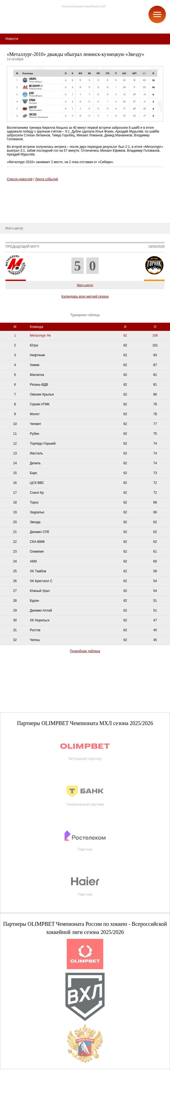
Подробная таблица (85, 651)
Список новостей (19, 179)
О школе (10, 198)
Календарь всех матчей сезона (85, 296)
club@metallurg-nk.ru (24, 1091)
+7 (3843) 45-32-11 (22, 1097)
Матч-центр (85, 285)
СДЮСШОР (13, 190)
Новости (10, 215)
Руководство (13, 206)
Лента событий (46, 179)
